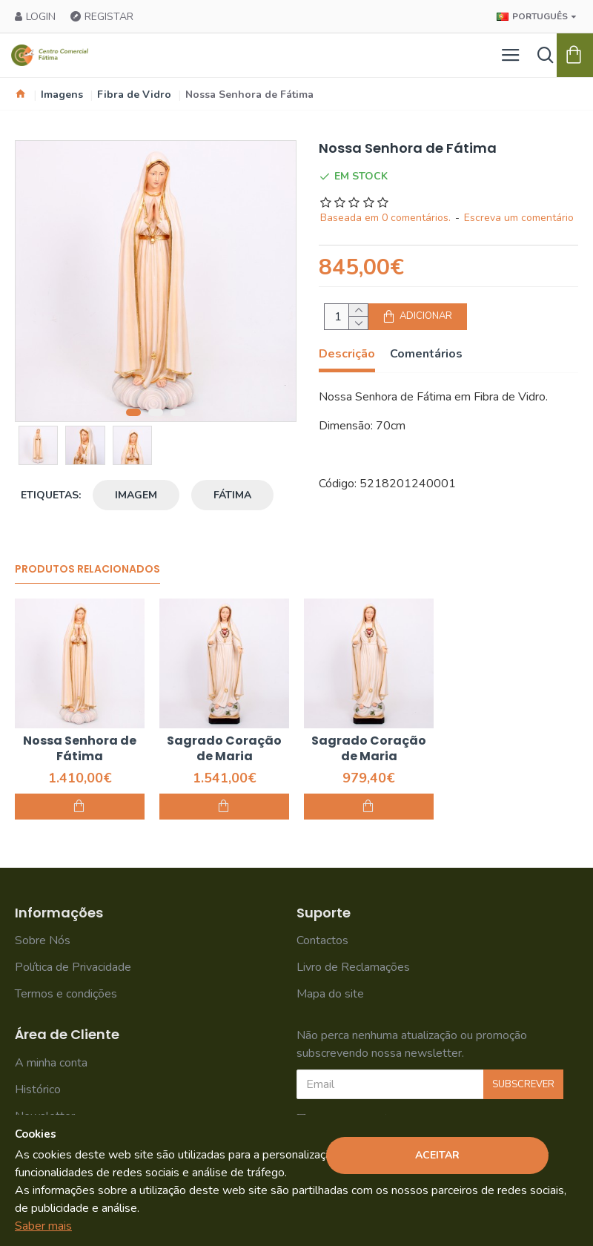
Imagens (62, 95)
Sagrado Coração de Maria (224, 749)
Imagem (136, 495)
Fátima (232, 495)
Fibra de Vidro (134, 95)
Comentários (426, 354)
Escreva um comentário (519, 218)
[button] (133, 412)
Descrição (347, 354)
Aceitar (437, 1155)
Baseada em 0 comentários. (385, 218)
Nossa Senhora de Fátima (79, 749)
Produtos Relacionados (87, 569)
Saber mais (43, 1226)
